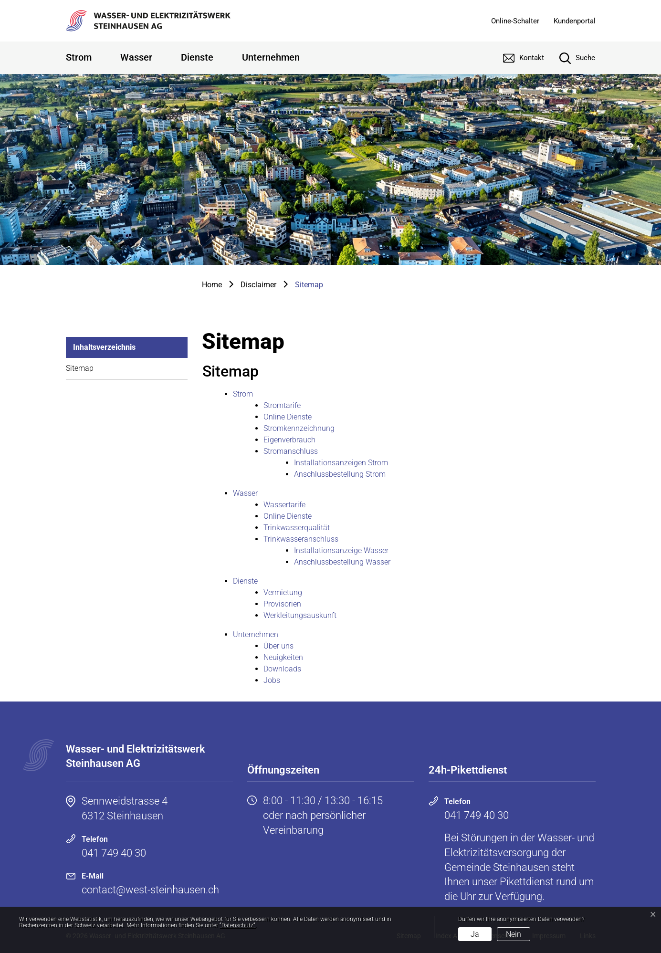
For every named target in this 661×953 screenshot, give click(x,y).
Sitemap (80, 368)
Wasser (136, 57)
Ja (475, 934)
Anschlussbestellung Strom (340, 474)
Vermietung (282, 592)
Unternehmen (271, 57)
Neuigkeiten (283, 657)
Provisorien (282, 603)
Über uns (278, 645)
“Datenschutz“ (237, 925)
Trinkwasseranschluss (300, 539)
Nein (513, 934)
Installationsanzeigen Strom (341, 462)
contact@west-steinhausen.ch (150, 890)
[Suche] (570, 58)
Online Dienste (287, 416)
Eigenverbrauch (289, 439)
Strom (79, 57)
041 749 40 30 (114, 853)
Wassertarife (284, 504)
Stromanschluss (290, 451)
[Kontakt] (516, 58)
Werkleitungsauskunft (299, 615)
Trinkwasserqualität (296, 527)
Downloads (282, 668)
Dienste (197, 57)
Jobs (271, 680)
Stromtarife (282, 405)
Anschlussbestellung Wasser (342, 561)
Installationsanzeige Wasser (341, 550)
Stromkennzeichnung (299, 428)
